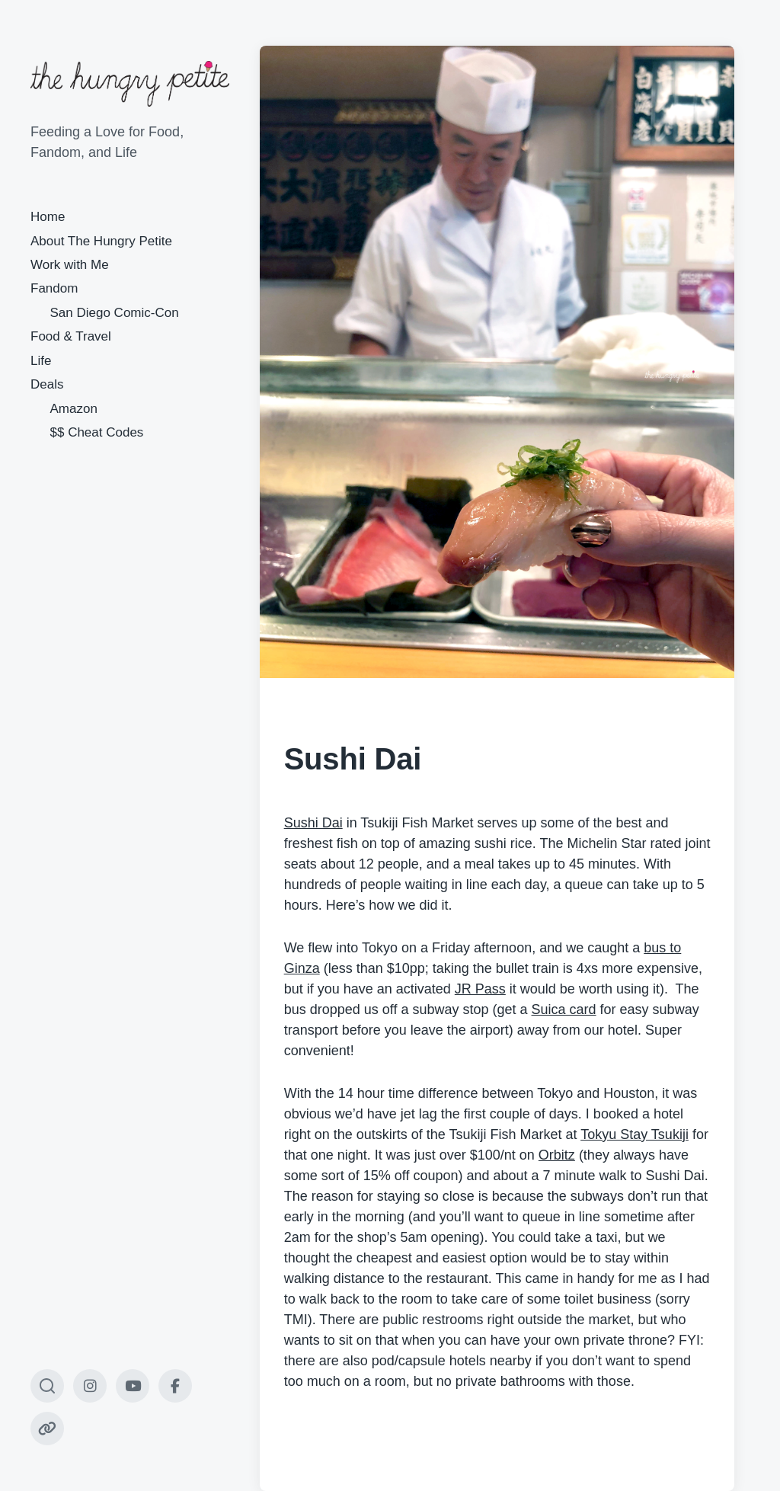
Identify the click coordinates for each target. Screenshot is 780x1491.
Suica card (564, 1009)
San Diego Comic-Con (114, 313)
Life (40, 361)
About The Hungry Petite (101, 241)
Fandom (54, 288)
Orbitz (557, 1155)
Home (47, 217)
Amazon (74, 409)
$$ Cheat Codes (97, 432)
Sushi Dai (313, 822)
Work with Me (69, 265)
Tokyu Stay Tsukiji (634, 1134)
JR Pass (480, 989)
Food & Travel (70, 336)
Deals (46, 384)
